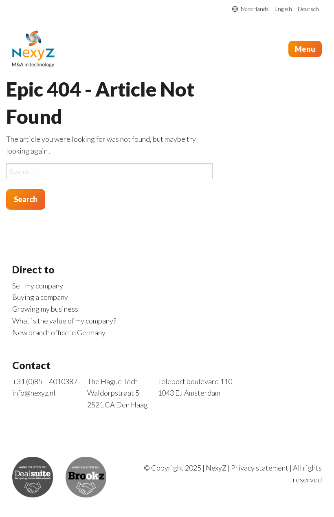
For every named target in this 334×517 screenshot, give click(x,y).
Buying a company (40, 297)
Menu (305, 48)
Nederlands (255, 9)
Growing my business (45, 308)
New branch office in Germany (58, 332)
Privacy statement (259, 467)
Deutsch (308, 9)
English (283, 9)
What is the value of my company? (64, 320)
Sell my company (37, 285)
